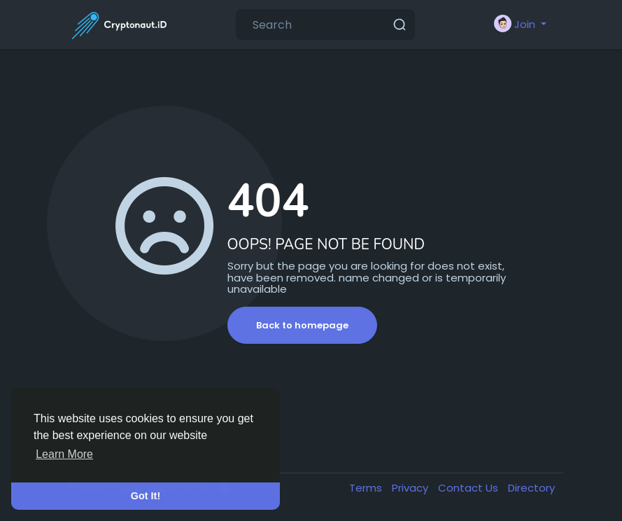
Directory (531, 487)
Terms (367, 487)
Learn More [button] (64, 454)
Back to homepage (302, 325)
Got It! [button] (145, 495)
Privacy (411, 487)
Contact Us (469, 487)
